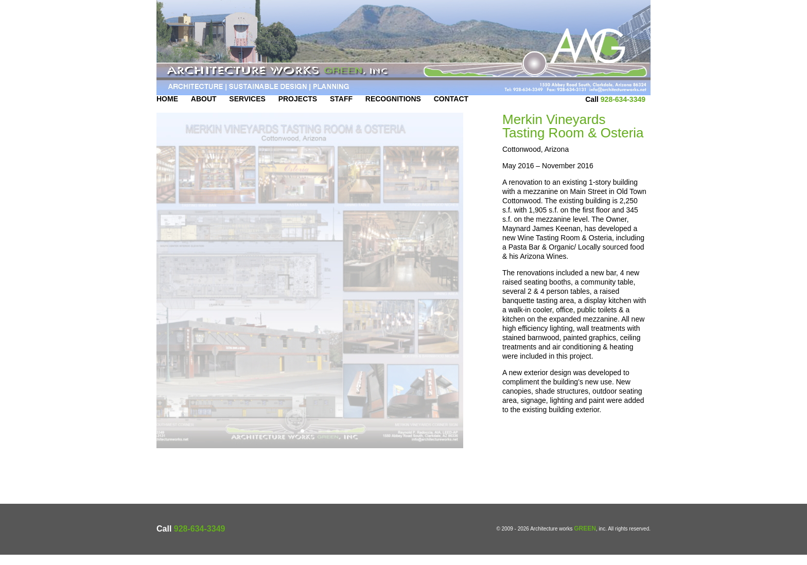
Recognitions (393, 109)
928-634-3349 (623, 109)
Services (247, 109)
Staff (341, 109)
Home (167, 109)
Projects (297, 109)
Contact (451, 109)
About (204, 109)
